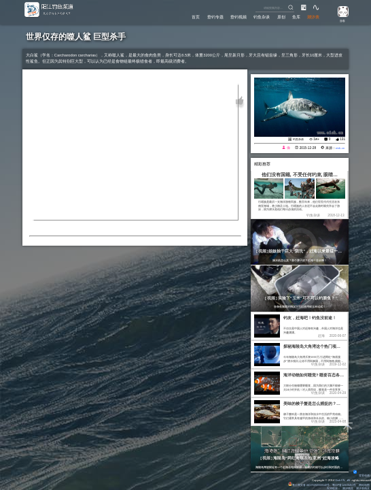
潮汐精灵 (347, 488)
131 (342, 139)
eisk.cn (339, 148)
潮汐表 (312, 16)
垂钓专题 (200, 16)
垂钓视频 (226, 16)
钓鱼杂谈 (253, 16)
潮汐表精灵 (363, 488)
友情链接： (333, 488)
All (348, 480)
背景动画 (361, 475)
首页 (178, 16)
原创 (275, 16)
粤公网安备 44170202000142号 (306, 485)
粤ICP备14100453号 (343, 485)
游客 (340, 20)
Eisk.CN (339, 480)
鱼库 (293, 16)
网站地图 (364, 485)
